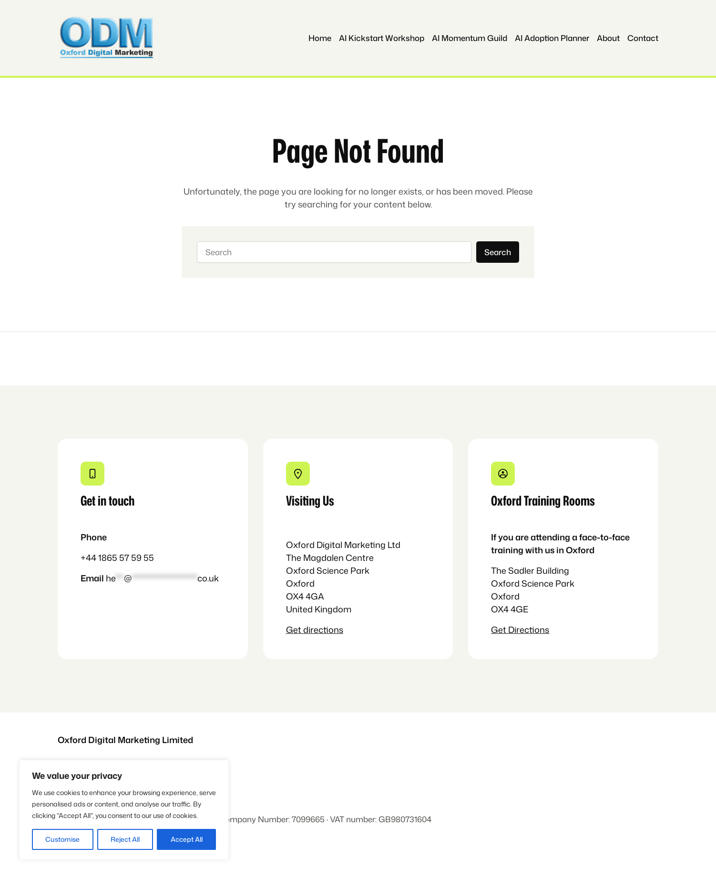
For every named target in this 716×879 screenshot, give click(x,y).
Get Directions (520, 629)
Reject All (125, 839)
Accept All (187, 839)
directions (323, 629)
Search (497, 252)
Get (294, 629)
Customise (62, 839)
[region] (124, 810)
